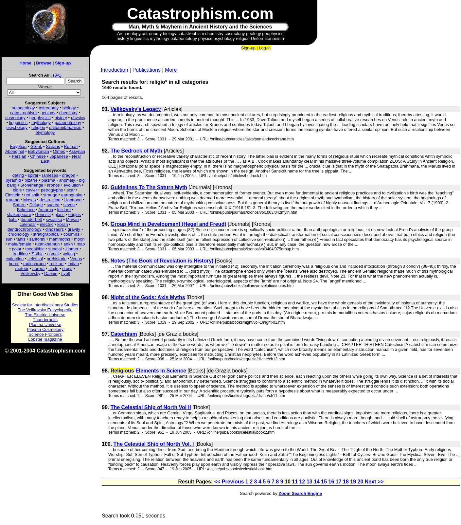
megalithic (34, 248)
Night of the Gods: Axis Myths (148, 297)
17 (339, 481)
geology (48, 112)
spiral (33, 175)
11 (295, 481)
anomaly (67, 180)
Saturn (19, 204)
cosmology (15, 117)
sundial (55, 248)
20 (360, 481)
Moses (29, 199)
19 (353, 481)
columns (71, 234)
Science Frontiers (45, 334)
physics (78, 117)
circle (53, 268)
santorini (37, 239)
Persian (19, 156)
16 (331, 481)
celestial (35, 258)
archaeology (23, 107)
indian (73, 263)
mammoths (59, 239)
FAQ (57, 75)
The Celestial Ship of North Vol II (151, 407)
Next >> (374, 481)
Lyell (65, 273)
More (171, 70)
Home (25, 63)
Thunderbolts (45, 319)
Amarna (45, 209)
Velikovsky (31, 273)
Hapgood (72, 199)
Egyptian (18, 146)
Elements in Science (148, 370)
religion (38, 127)
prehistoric (56, 258)
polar (16, 248)
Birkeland (26, 209)
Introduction (114, 70)
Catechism (124, 334)
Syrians (53, 146)
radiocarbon (34, 263)
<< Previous (229, 481)
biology (69, 107)
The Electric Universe (45, 314)
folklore (64, 209)
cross (67, 268)
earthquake (71, 194)
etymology (45, 132)
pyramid (13, 180)
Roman (71, 146)
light (13, 219)
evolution (72, 185)
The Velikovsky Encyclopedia (45, 309)
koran (62, 224)
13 (309, 481)
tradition (20, 253)
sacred (53, 204)
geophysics (40, 117)
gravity (74, 229)
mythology (41, 122)
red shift (31, 194)
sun (9, 239)
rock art (56, 263)
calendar (28, 224)
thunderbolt (31, 219)
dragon (68, 175)
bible (17, 190)
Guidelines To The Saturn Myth (149, 187)
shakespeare (19, 214)
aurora (38, 268)
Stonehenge (31, 185)
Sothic (38, 253)
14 (317, 481)
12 (302, 481)
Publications (147, 70)
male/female (19, 244)
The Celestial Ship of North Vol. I (154, 444)
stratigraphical (46, 234)
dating (18, 175)
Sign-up (63, 63)
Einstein (12, 194)
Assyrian (77, 151)
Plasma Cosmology (45, 329)
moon (79, 239)
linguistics (18, 122)
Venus (76, 258)
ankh (68, 244)
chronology (19, 234)
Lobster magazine (45, 339)
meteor (21, 268)
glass (59, 214)
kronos (53, 185)
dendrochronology (25, 229)
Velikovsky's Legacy (136, 109)
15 (324, 481)
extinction (15, 258)
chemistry (68, 112)
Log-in (265, 47)
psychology (16, 127)
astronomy (49, 107)
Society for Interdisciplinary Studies (45, 304)
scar (71, 190)
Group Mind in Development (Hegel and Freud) (168, 224)
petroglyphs (52, 190)
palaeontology (68, 122)
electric (46, 224)
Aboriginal (14, 151)
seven (69, 204)
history (61, 117)
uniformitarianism (65, 127)
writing (69, 253)
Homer (71, 248)
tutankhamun (47, 244)
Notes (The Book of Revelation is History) (162, 260)
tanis (20, 239)
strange (50, 194)
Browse (43, 63)
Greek (36, 146)
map (81, 244)
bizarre (31, 180)
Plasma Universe (45, 324)
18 (346, 481)
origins (74, 214)
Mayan (72, 219)
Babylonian (38, 151)
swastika (54, 219)
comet (53, 253)
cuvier (31, 190)
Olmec (59, 151)
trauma (12, 199)
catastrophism (23, 112)
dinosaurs (54, 229)
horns (14, 263)
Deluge (36, 204)
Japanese (59, 156)
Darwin (50, 273)
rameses (50, 175)
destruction (50, 199)
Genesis (43, 214)
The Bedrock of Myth (136, 151)
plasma (48, 180)
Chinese (38, 156)
